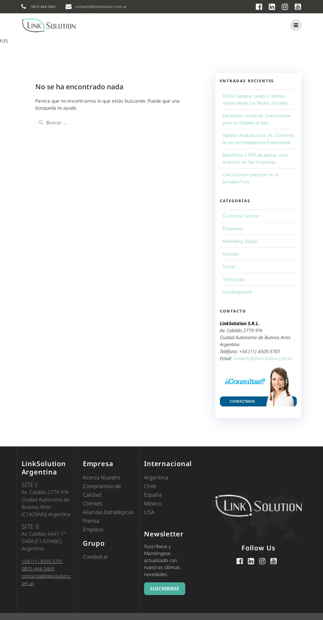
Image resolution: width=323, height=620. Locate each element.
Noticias (231, 254)
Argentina (156, 477)
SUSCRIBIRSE (164, 588)
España (153, 494)
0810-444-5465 (38, 568)
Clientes (92, 503)
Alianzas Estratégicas (108, 512)
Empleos (93, 529)
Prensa (91, 520)
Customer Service (241, 216)
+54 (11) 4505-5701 (42, 561)
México (152, 503)
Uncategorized (237, 292)
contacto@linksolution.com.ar (262, 358)
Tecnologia (233, 279)
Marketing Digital (240, 241)
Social (229, 267)
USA (149, 512)
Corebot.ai (95, 556)
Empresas (233, 229)
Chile (150, 486)
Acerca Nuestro (101, 477)
